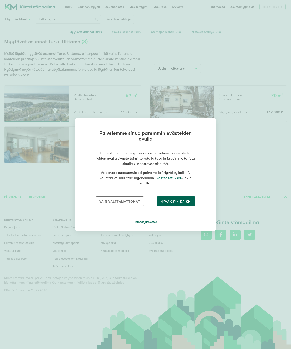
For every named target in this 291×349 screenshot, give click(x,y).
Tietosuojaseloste (144, 222)
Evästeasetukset (168, 178)
